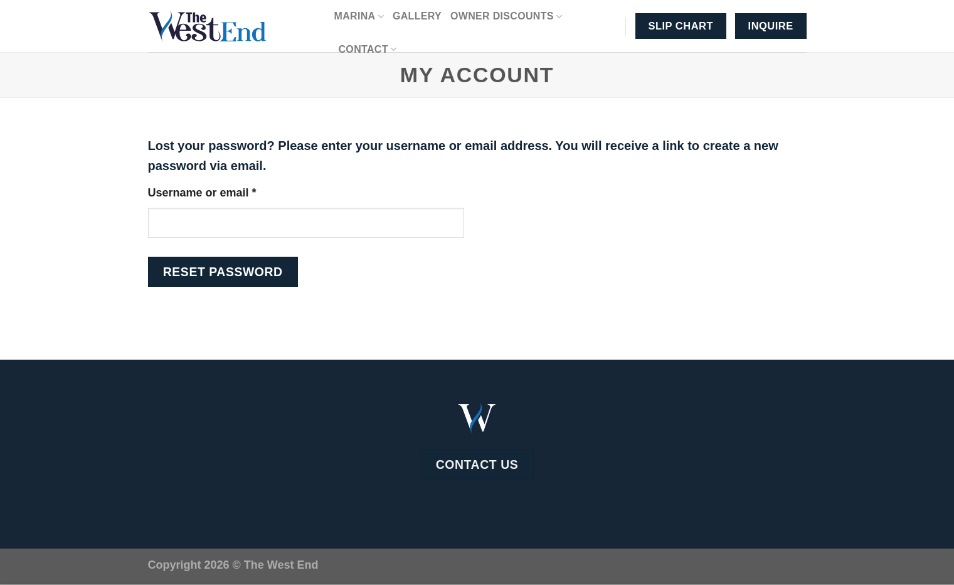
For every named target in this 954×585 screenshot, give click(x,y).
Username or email (226, 191)
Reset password (223, 272)
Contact (368, 49)
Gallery (417, 16)
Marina (359, 17)
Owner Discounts (506, 17)
